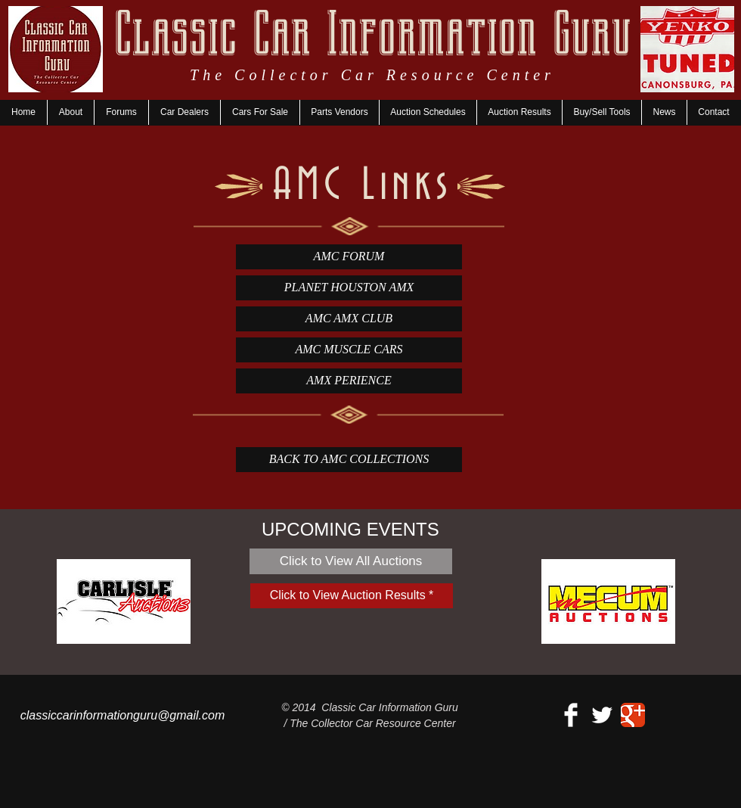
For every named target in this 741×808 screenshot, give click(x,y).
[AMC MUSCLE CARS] (349, 349)
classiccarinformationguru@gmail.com (122, 715)
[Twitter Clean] (602, 715)
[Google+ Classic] (633, 715)
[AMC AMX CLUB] (349, 318)
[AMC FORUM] (349, 256)
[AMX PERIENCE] (349, 380)
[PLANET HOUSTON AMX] (349, 287)
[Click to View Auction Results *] (351, 595)
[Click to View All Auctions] (351, 561)
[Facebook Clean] (571, 715)
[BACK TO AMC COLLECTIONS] (349, 459)
